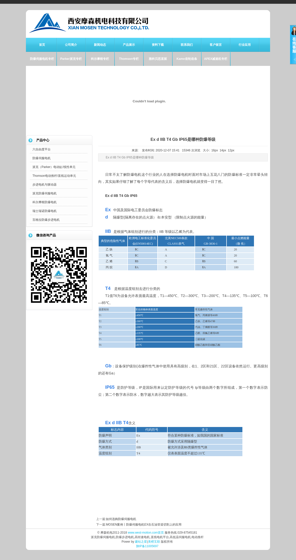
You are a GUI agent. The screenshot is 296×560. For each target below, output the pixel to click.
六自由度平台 (41, 149)
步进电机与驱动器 (44, 184)
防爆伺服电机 (41, 158)
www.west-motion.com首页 (146, 532)
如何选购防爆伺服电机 (121, 519)
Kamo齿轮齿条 (186, 59)
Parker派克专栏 (71, 59)
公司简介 (71, 45)
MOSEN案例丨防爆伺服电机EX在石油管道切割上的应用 (143, 524)
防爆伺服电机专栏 (42, 59)
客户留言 (216, 45)
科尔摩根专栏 (100, 59)
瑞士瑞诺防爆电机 (44, 211)
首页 (42, 45)
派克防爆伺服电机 (44, 193)
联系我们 (187, 45)
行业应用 (245, 45)
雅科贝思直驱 (158, 59)
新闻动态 (100, 45)
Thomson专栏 (129, 59)
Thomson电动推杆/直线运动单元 (54, 176)
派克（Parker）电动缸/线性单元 (54, 167)
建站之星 (141, 541)
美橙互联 (154, 541)
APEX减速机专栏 (216, 59)
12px (231, 150)
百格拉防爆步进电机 (46, 220)
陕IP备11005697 (147, 546)
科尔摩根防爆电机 (44, 202)
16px (214, 150)
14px (222, 150)
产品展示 (129, 45)
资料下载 (158, 45)
